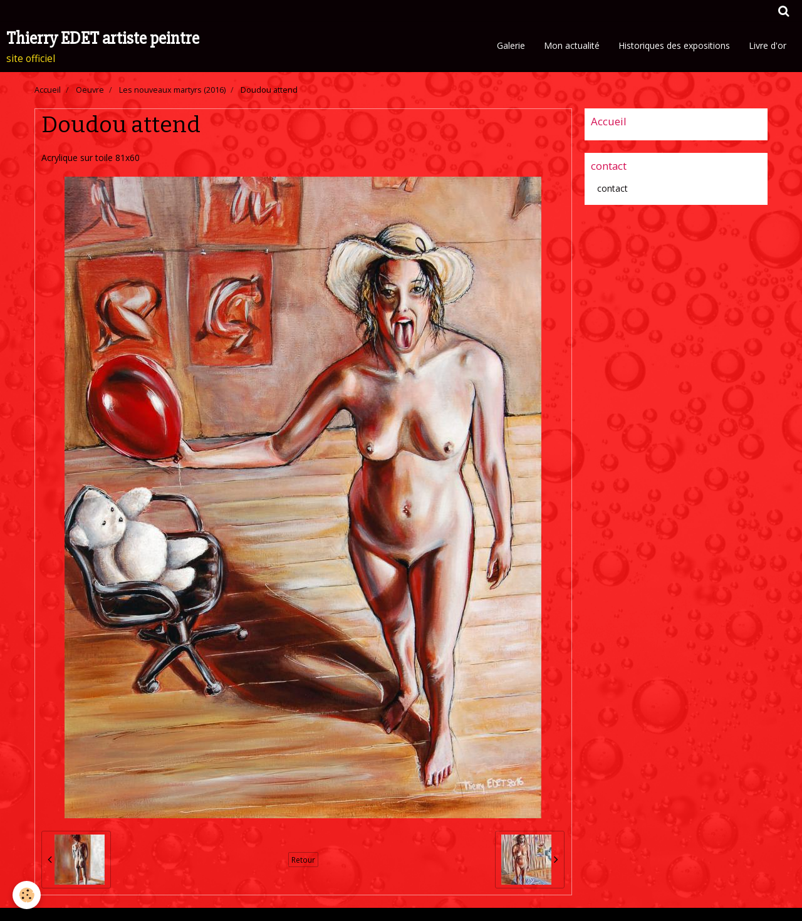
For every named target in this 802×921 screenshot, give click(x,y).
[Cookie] (27, 895)
